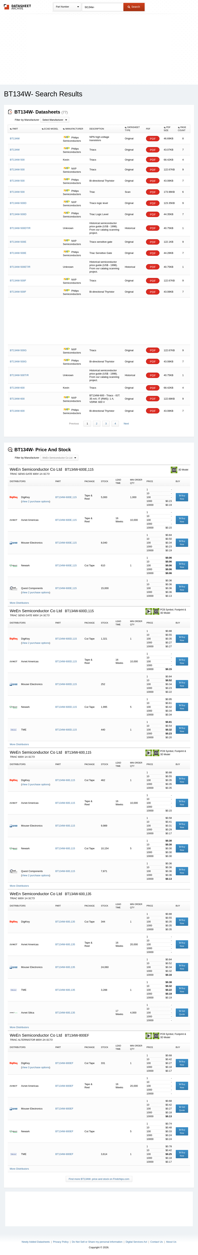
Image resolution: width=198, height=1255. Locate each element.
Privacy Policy (61, 1242)
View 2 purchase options (35, 501)
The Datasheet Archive (17, 6)
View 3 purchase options (35, 784)
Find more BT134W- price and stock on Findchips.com (99, 1179)
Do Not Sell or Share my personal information (97, 1242)
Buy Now (182, 497)
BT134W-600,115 (65, 780)
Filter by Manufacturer (27, 119)
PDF (153, 138)
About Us (171, 1242)
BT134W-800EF (64, 1063)
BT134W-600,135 (65, 921)
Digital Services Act (136, 1242)
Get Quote (182, 1013)
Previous (75, 423)
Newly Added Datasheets (36, 1242)
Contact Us (156, 1242)
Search (134, 6)
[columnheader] (24, 129)
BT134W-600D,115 (66, 638)
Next (125, 423)
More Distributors (19, 603)
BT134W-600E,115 (66, 497)
